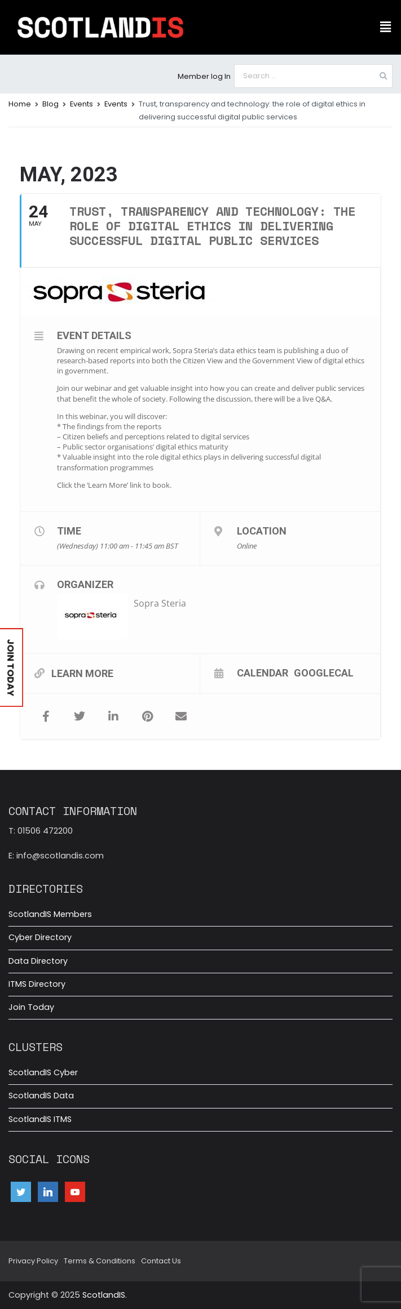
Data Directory (38, 961)
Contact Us (161, 1260)
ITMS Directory (36, 984)
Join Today (31, 1007)
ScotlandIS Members (50, 914)
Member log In (204, 76)
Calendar (262, 672)
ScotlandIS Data (41, 1095)
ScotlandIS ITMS (40, 1119)
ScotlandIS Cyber (43, 1072)
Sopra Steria (160, 603)
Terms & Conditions (99, 1260)
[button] (385, 27)
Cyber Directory (40, 937)
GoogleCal (324, 672)
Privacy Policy (33, 1260)
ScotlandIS (103, 1295)
